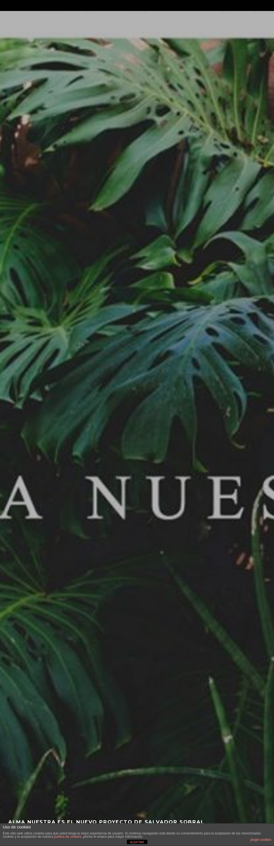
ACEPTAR (137, 842)
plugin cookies (260, 840)
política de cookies (67, 837)
